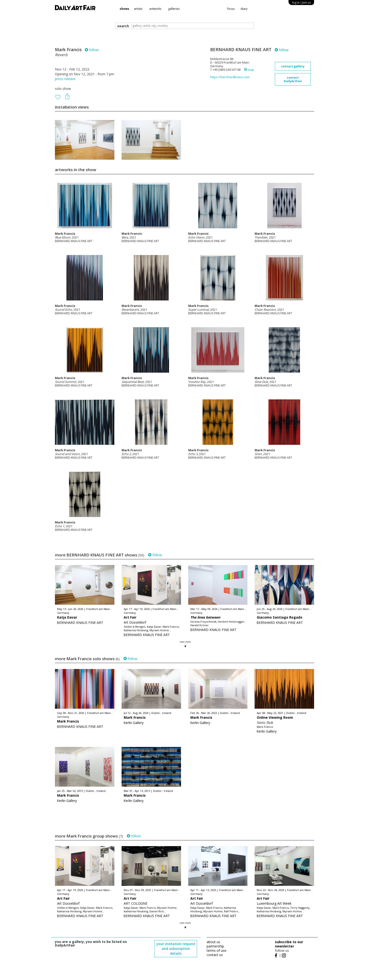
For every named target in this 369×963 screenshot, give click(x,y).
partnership (215, 946)
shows (124, 9)
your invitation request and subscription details (175, 948)
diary (244, 9)
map (249, 70)
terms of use (216, 950)
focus (231, 9)
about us (213, 942)
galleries (174, 9)
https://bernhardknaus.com (230, 77)
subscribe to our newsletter (289, 944)
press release (65, 78)
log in (301, 2)
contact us (215, 954)
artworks (155, 9)
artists (138, 9)
